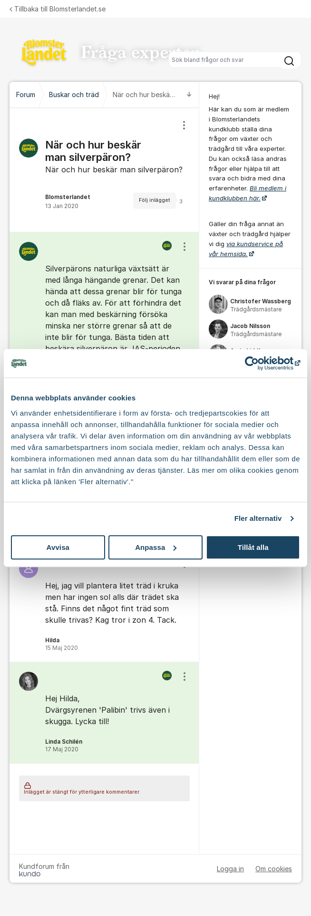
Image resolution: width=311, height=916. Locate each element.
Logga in (230, 869)
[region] (104, 170)
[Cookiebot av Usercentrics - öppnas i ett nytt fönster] (258, 363)
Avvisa (58, 547)
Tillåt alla (253, 547)
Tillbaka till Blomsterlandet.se (58, 9)
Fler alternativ (258, 518)
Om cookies (273, 869)
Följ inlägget (154, 200)
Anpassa (155, 547)
